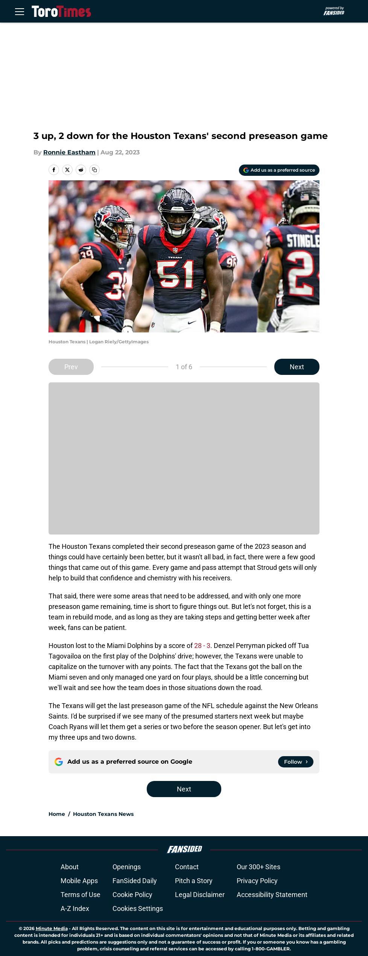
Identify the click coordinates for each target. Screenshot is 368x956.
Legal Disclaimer (200, 895)
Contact (187, 867)
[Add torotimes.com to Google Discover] (279, 170)
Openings (127, 867)
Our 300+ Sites (258, 867)
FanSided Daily (135, 881)
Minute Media (52, 928)
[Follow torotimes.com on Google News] (295, 761)
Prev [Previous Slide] (71, 367)
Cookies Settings (138, 908)
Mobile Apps (79, 881)
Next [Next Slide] (297, 367)
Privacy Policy (257, 881)
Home (57, 814)
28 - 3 (202, 645)
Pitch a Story (194, 881)
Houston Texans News (103, 814)
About (70, 867)
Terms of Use (80, 895)
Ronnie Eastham (69, 152)
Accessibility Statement (272, 895)
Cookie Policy (132, 895)
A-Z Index (75, 908)
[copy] (94, 170)
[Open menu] (19, 11)
